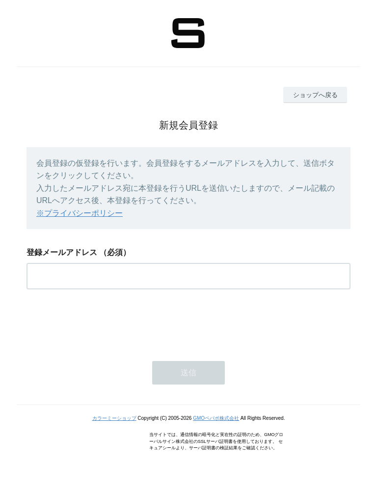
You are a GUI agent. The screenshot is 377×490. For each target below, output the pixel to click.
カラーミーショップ (114, 418)
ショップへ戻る (315, 95)
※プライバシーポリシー (79, 213)
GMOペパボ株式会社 (216, 418)
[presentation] (101, 322)
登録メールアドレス (62, 252)
